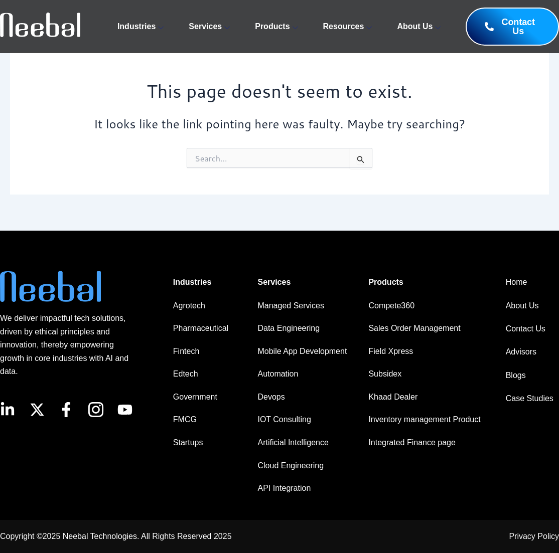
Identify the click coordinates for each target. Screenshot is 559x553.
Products (276, 26)
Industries (140, 26)
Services (209, 26)
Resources (347, 26)
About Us (419, 26)
